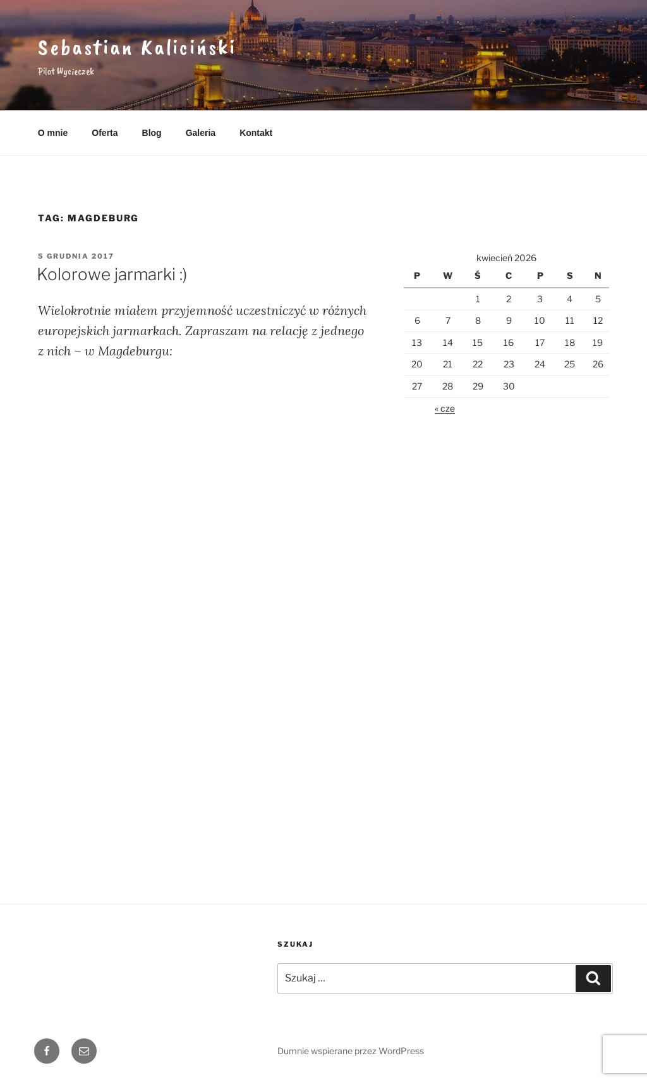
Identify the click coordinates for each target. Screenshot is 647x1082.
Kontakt (255, 133)
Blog (152, 133)
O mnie (53, 133)
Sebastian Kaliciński (137, 46)
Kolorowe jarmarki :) (112, 274)
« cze (445, 408)
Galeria (200, 133)
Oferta (105, 133)
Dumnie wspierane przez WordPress (350, 1050)
